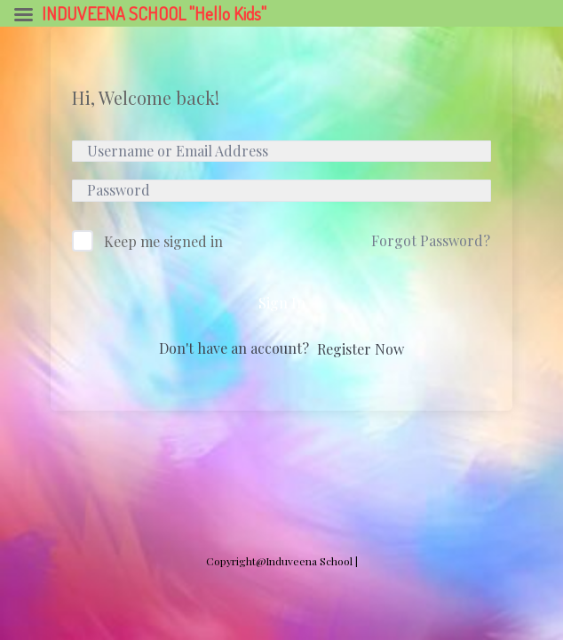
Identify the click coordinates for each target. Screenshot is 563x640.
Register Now (360, 349)
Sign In (281, 302)
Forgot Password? (430, 240)
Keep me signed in (163, 241)
